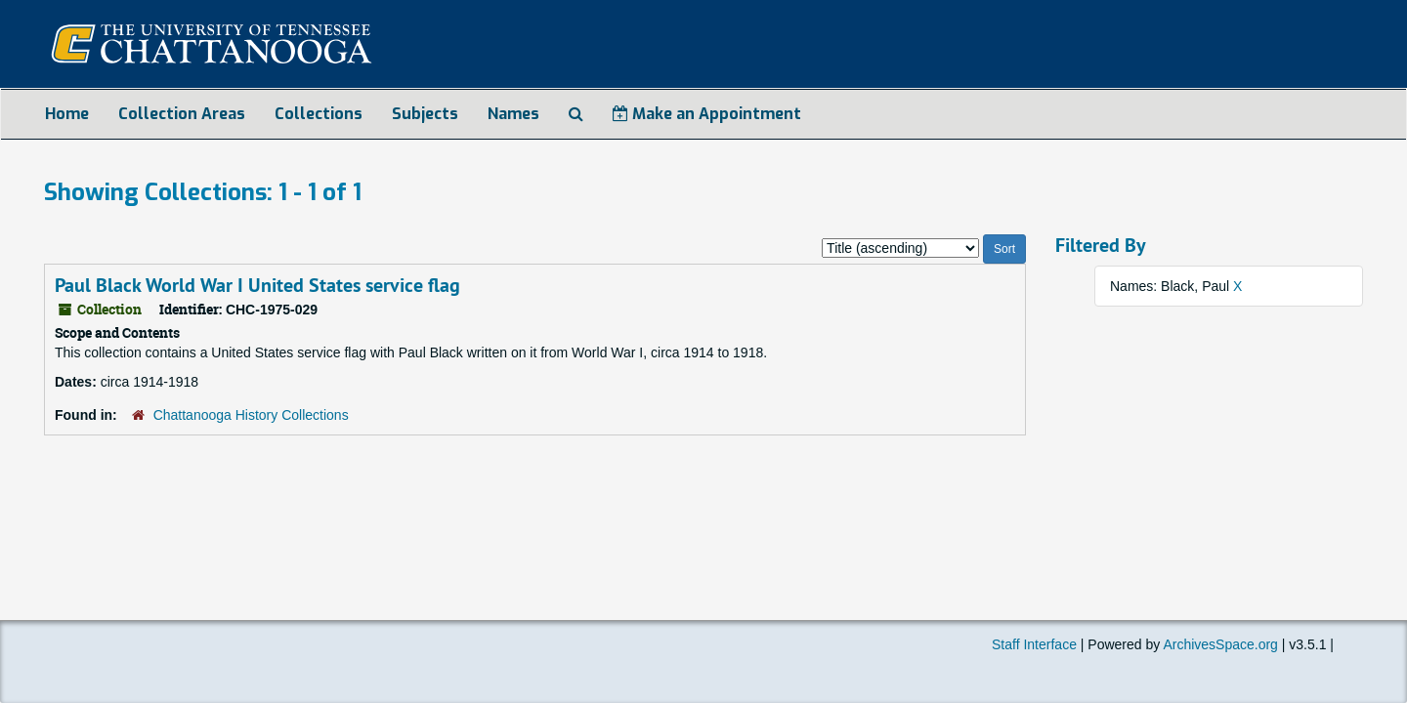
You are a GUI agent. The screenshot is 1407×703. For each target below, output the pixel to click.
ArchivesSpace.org (1220, 644)
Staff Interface (1034, 644)
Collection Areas (181, 113)
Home (67, 113)
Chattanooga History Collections (251, 415)
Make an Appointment (707, 113)
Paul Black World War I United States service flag (257, 285)
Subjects (425, 113)
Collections (318, 113)
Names (513, 113)
